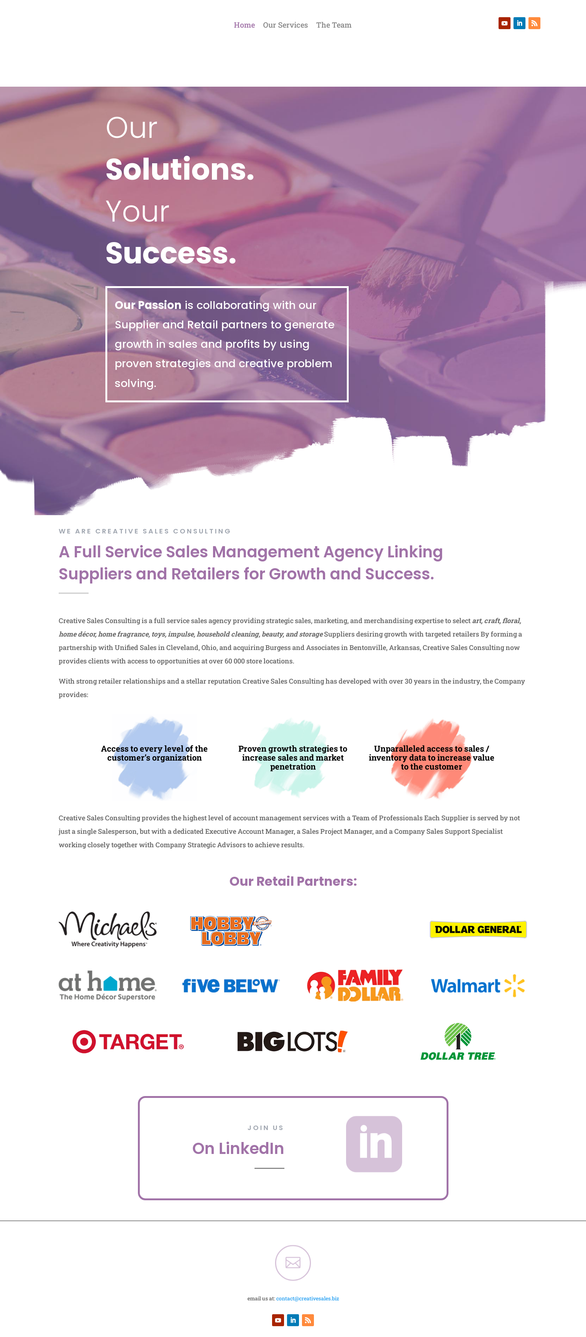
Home (244, 26)
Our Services (285, 26)
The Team (334, 26)
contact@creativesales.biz (307, 1260)
